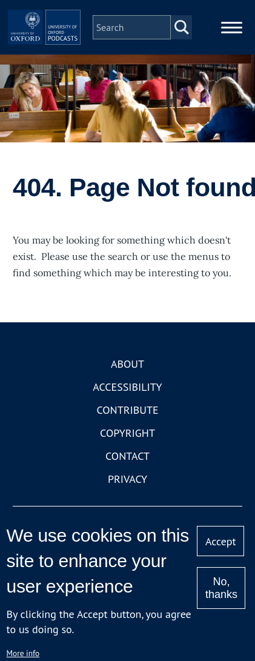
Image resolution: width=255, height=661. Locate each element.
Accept (220, 541)
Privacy (127, 479)
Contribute (127, 410)
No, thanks (221, 588)
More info (23, 653)
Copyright (127, 433)
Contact (127, 456)
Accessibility (127, 387)
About (127, 364)
